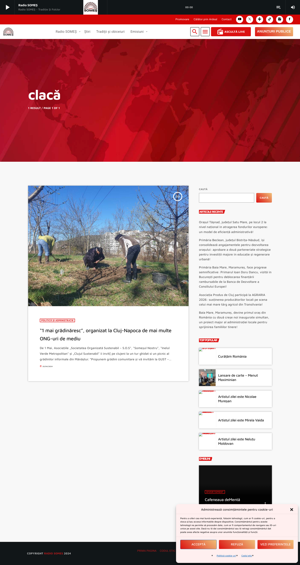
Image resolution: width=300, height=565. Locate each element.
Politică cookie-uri (226, 555)
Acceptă (198, 544)
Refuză (237, 544)
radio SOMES (53, 553)
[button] (292, 509)
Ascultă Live (231, 31)
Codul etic (246, 555)
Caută (203, 189)
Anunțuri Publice (274, 31)
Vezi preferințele (275, 544)
